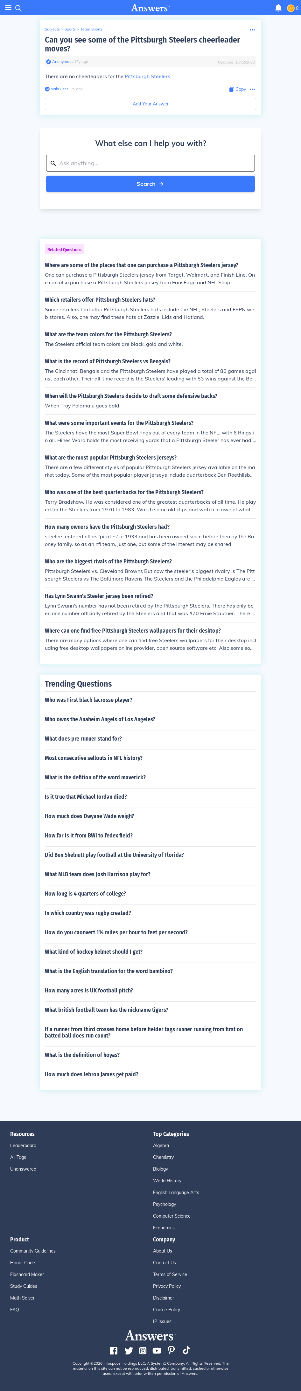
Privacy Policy (167, 1286)
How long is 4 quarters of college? (85, 893)
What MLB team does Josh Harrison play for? (97, 874)
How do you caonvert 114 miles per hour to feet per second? (116, 932)
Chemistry (163, 1157)
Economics (164, 1228)
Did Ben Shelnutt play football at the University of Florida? (114, 854)
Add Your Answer (151, 104)
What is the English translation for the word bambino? (109, 971)
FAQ (14, 1310)
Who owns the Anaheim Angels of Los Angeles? (100, 719)
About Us (162, 1251)
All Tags (18, 1157)
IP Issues (162, 1321)
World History (167, 1181)
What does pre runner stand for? (83, 738)
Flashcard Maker (27, 1274)
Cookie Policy (166, 1310)
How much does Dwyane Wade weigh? (89, 816)
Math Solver (22, 1298)
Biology (160, 1169)
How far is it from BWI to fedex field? (89, 835)
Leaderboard (23, 1145)
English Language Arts (176, 1192)
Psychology (164, 1204)
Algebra (161, 1145)
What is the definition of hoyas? (82, 1055)
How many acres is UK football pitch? (89, 990)
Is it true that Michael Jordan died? (86, 796)
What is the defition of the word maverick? (95, 777)
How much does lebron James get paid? (91, 1074)
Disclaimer (163, 1298)
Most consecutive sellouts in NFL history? (94, 758)
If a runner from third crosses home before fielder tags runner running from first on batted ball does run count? (144, 1032)
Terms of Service (170, 1274)
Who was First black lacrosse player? (88, 699)
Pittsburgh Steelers (147, 76)
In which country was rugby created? (88, 913)
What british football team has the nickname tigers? (106, 1009)
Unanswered (23, 1169)
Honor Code (22, 1263)
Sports (70, 29)
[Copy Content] (237, 89)
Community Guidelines (33, 1251)
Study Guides (23, 1286)
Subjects (52, 29)
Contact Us (164, 1263)
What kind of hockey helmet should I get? (94, 951)
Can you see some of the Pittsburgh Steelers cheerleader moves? (142, 44)
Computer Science (172, 1216)
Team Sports (91, 29)
